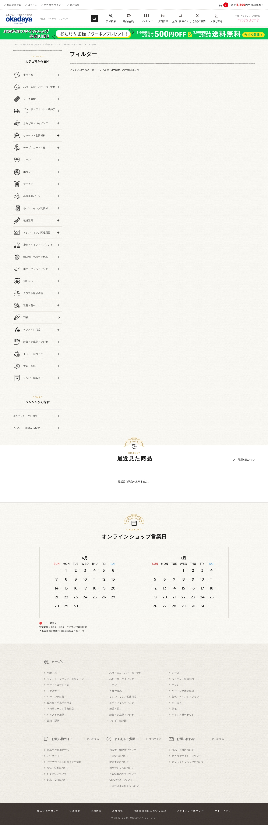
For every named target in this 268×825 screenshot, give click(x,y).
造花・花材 (115, 708)
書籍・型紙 (53, 720)
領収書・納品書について (122, 750)
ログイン (32, 4)
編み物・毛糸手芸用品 (59, 702)
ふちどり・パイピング (121, 678)
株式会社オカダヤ (48, 810)
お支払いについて (57, 773)
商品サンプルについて (121, 767)
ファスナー (53, 690)
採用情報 (96, 810)
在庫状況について (119, 755)
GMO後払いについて (120, 779)
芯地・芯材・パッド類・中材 (125, 672)
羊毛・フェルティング (121, 702)
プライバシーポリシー (190, 810)
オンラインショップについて (188, 762)
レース (175, 672)
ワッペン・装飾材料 (183, 678)
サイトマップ (223, 810)
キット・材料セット (183, 714)
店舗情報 (66, 631)
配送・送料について (58, 767)
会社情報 (74, 4)
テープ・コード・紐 (58, 684)
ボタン (175, 684)
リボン (113, 684)
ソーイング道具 (55, 696)
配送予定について (119, 762)
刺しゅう (177, 702)
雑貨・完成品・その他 (121, 714)
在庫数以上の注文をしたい (124, 785)
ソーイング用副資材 (183, 690)
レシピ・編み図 (118, 720)
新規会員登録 (14, 4)
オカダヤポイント (53, 4)
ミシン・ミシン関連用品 (122, 696)
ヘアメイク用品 (55, 714)
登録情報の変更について (122, 773)
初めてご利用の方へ (58, 750)
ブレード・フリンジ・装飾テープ (65, 678)
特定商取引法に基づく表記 (150, 810)
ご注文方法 (53, 755)
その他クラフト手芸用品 (60, 708)
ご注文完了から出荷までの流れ (64, 762)
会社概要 (74, 810)
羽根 (174, 708)
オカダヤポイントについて (186, 755)
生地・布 (52, 672)
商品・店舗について (183, 750)
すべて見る (93, 739)
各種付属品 (115, 690)
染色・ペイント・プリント (186, 696)
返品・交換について (58, 779)
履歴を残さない (246, 459)
